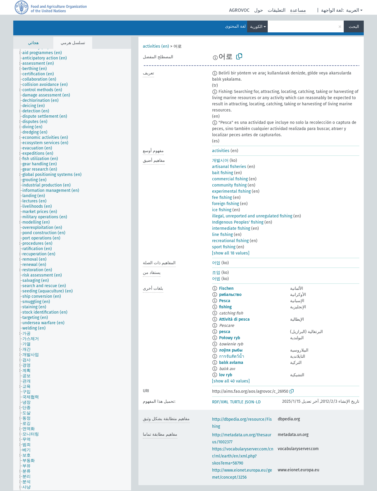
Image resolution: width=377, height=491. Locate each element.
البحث (354, 26)
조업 (216, 272)
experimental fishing (231, 191)
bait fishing (222, 172)
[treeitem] (44, 53)
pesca (224, 331)
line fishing (222, 234)
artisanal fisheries (229, 166)
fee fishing (222, 197)
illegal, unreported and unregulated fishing (252, 216)
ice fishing (221, 209)
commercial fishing (230, 179)
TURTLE (236, 402)
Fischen (226, 288)
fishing (225, 306)
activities (220, 150)
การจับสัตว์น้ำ (231, 356)
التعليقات (276, 10)
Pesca (224, 300)
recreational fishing (230, 240)
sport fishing (223, 246)
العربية (352, 10)
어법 (216, 278)
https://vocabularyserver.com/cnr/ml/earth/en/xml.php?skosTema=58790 (242, 456)
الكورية (256, 26)
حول (258, 10)
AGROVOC (239, 10)
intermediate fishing (231, 228)
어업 (216, 262)
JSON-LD (253, 402)
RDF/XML (220, 402)
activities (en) (156, 46)
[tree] (72, 269)
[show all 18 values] (230, 253)
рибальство (230, 294)
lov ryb (225, 374)
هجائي (33, 42)
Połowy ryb (229, 337)
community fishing (229, 185)
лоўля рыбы (230, 350)
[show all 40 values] (231, 381)
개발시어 (220, 160)
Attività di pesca (234, 319)
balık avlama (231, 362)
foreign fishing (225, 203)
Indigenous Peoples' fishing (237, 222)
